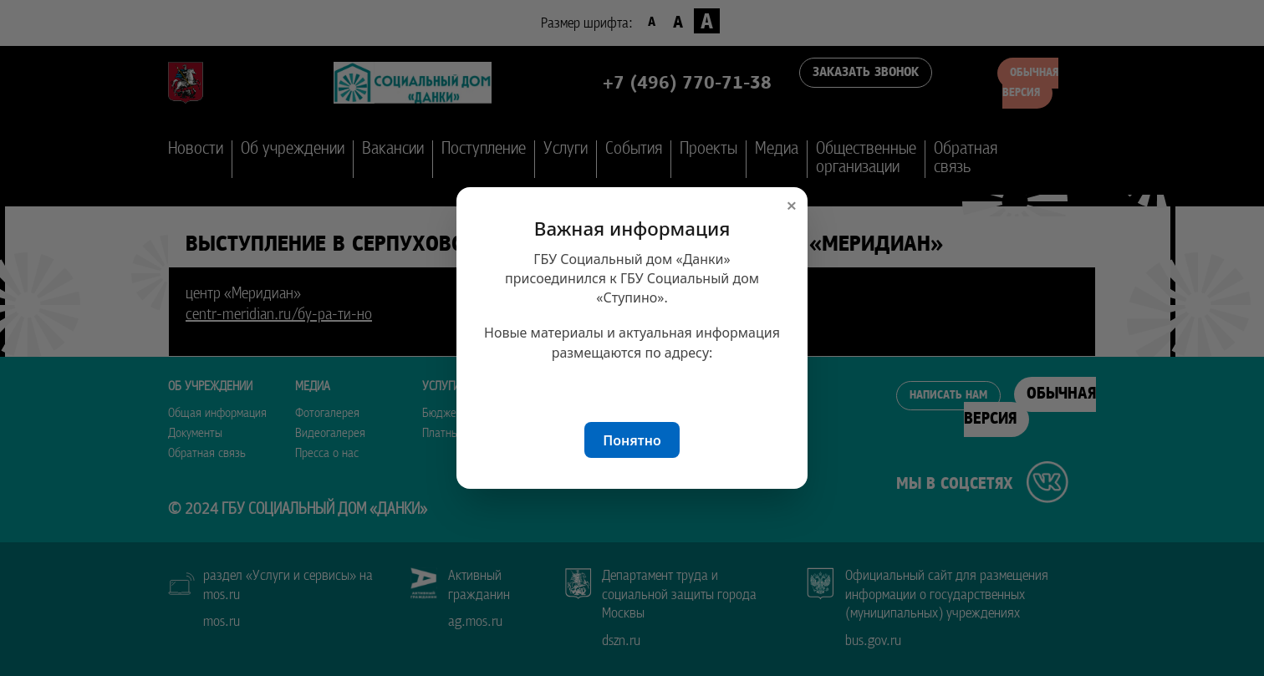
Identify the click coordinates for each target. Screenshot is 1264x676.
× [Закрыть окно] (791, 205)
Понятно (631, 440)
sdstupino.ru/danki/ (632, 388)
